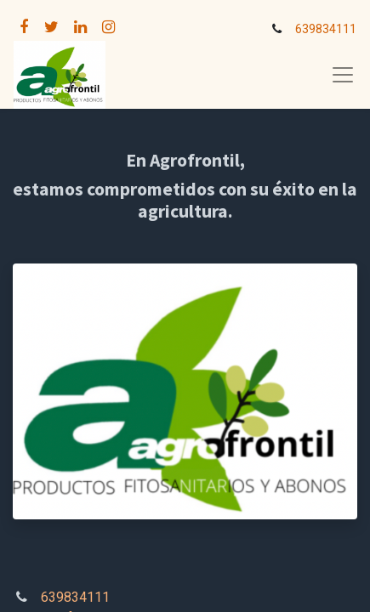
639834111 (325, 29)
